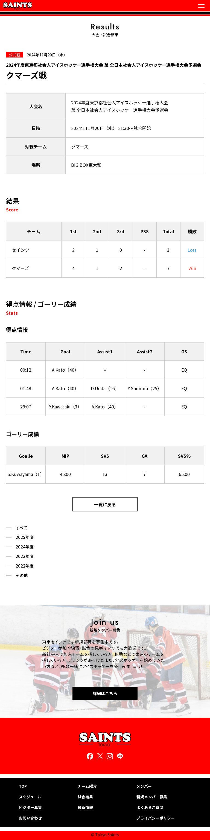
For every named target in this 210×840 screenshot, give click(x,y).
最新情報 (85, 807)
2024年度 (25, 547)
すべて (21, 527)
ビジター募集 (30, 807)
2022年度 (25, 566)
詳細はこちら (105, 693)
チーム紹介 (87, 786)
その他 (22, 575)
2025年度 (25, 537)
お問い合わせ (30, 818)
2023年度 (25, 556)
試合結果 (85, 796)
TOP (23, 786)
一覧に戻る (105, 504)
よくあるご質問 (149, 807)
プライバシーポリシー (155, 818)
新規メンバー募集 (151, 796)
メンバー (144, 786)
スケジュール (30, 796)
